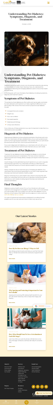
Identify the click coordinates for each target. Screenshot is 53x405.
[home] (9, 2)
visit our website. (19, 194)
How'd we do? (7, 368)
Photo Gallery (7, 370)
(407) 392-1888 (8, 194)
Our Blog (20, 388)
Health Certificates (22, 390)
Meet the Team (8, 366)
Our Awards (7, 371)
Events (19, 391)
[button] (48, 2)
